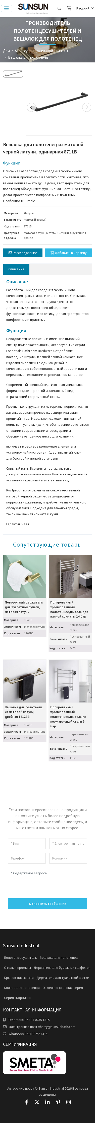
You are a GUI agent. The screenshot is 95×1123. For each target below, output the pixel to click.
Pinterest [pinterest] (58, 1102)
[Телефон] (26, 858)
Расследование (23, 252)
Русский (82, 8)
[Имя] (26, 843)
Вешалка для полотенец (59, 957)
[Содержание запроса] (47, 881)
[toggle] (6, 8)
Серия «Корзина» (17, 997)
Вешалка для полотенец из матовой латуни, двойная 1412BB (23, 712)
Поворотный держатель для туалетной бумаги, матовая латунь (24, 607)
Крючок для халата (19, 977)
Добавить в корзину (69, 252)
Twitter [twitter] (36, 1102)
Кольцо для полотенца (22, 987)
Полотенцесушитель (20, 957)
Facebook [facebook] (26, 1102)
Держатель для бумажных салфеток (62, 967)
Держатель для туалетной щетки (62, 977)
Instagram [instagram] (68, 1102)
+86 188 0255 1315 (36, 1019)
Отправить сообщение (47, 903)
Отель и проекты (17, 967)
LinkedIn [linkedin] (47, 1102)
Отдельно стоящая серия (62, 987)
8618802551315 (36, 1033)
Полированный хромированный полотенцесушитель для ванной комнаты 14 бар (69, 609)
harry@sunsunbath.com (57, 1026)
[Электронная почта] (68, 843)
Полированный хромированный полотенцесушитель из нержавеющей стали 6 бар (68, 716)
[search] (59, 8)
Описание (16, 269)
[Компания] (68, 858)
